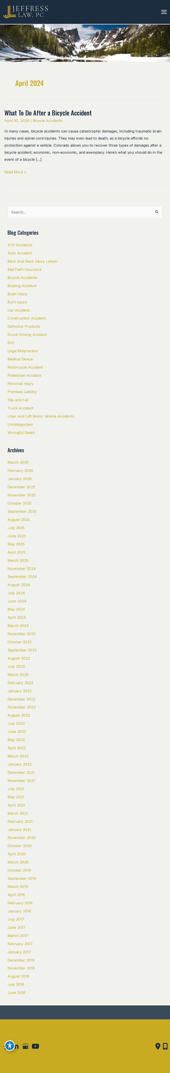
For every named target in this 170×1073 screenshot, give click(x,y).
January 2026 (20, 479)
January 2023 (19, 691)
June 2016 (16, 992)
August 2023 (19, 658)
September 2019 (22, 878)
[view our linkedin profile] (15, 1046)
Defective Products (24, 326)
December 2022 (21, 699)
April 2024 (17, 617)
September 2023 (22, 650)
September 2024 (22, 576)
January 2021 (19, 829)
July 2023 (16, 666)
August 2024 (19, 585)
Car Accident (19, 310)
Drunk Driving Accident (27, 334)
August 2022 (19, 715)
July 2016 (16, 984)
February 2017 (20, 944)
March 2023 (18, 674)
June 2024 (17, 601)
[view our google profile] (25, 1046)
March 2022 (18, 756)
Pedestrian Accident (24, 375)
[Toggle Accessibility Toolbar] (9, 1045)
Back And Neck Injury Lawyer (33, 261)
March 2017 (18, 935)
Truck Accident (20, 408)
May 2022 (16, 740)
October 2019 (19, 870)
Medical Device (20, 359)
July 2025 (16, 528)
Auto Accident (20, 253)
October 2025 (19, 503)
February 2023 (20, 683)
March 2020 (18, 862)
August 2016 (18, 976)
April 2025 (16, 552)
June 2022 (17, 731)
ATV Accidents (20, 245)
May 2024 (16, 609)
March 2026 (18, 462)
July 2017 (16, 919)
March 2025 (18, 560)
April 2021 (16, 805)
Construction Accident (27, 318)
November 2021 (21, 780)
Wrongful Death (21, 432)
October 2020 (20, 846)
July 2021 (16, 789)
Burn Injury (17, 302)
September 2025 (22, 511)
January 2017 (19, 952)
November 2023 (21, 634)
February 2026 (20, 470)
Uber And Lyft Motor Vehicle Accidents (41, 416)
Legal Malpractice (23, 351)
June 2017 (16, 927)
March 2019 (18, 886)
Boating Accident (22, 286)
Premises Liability (22, 392)
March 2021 (18, 813)
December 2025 (21, 487)
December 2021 (21, 772)
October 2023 (19, 642)
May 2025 (16, 544)
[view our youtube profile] (35, 1046)
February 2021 (20, 821)
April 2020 (17, 854)
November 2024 (22, 568)
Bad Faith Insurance (25, 269)
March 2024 (18, 625)
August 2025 (19, 519)
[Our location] (165, 1046)
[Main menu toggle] (164, 12)
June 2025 (17, 536)
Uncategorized (20, 424)
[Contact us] (158, 1046)
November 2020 (22, 837)
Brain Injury (17, 294)
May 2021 (16, 797)
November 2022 (22, 707)
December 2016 (21, 960)
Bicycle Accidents (47, 120)
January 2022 (20, 764)
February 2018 (20, 903)
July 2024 (16, 593)
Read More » (15, 172)
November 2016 (21, 968)
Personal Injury (20, 383)
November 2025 (21, 495)
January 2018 (19, 911)
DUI (11, 343)
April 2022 (17, 748)
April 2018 (16, 895)
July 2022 (16, 723)
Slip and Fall (18, 400)
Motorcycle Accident (25, 367)
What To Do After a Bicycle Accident (48, 112)
